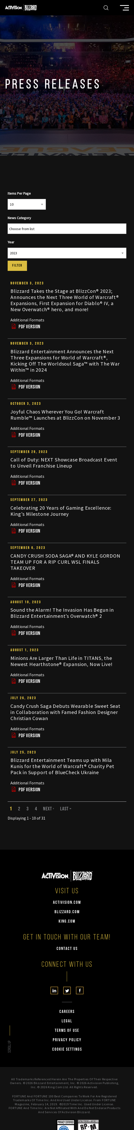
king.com (67, 921)
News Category (19, 218)
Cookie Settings (67, 1049)
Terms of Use (67, 1030)
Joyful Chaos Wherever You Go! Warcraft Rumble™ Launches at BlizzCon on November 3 (65, 414)
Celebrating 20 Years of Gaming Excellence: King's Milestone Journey (60, 511)
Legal (67, 1021)
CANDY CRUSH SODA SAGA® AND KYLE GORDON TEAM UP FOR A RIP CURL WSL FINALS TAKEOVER (65, 562)
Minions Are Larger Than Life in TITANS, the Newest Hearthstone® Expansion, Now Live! (61, 661)
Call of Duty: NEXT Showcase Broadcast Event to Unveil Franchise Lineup (63, 462)
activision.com (67, 902)
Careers (67, 1012)
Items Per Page (19, 193)
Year (11, 242)
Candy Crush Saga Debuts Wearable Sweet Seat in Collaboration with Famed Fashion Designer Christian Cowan (65, 712)
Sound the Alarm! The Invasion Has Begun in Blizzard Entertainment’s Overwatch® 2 (62, 613)
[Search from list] (25, 228)
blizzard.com (67, 912)
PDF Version (25, 327)
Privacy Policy (67, 1040)
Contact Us (67, 949)
